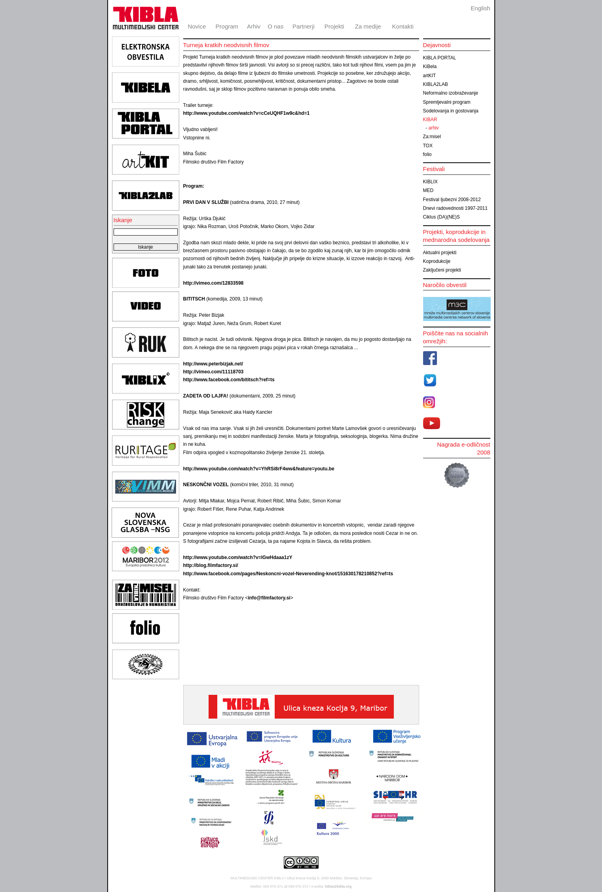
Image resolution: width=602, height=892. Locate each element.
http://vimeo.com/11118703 (213, 372)
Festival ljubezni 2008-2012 (452, 199)
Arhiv (253, 26)
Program (227, 26)
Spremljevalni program (447, 102)
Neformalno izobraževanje (450, 93)
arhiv (434, 128)
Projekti (334, 26)
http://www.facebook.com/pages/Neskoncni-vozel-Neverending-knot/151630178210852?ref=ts (288, 573)
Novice (197, 26)
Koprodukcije (436, 261)
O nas (275, 26)
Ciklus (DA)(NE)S (441, 217)
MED (428, 190)
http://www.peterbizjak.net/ (213, 364)
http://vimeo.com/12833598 (213, 283)
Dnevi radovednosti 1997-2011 (455, 208)
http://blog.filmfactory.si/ (210, 565)
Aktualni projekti (440, 252)
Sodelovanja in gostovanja (451, 111)
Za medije (368, 26)
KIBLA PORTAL (439, 58)
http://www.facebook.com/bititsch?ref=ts (229, 379)
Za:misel (432, 136)
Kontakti (403, 26)
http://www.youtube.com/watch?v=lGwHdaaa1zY (237, 557)
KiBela (430, 66)
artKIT (429, 75)
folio (427, 154)
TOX (428, 145)
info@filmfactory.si (269, 598)
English (480, 8)
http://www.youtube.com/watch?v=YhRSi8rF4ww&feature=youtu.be (258, 469)
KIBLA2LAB (435, 84)
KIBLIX (430, 181)
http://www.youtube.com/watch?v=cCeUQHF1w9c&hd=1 (246, 113)
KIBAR (430, 119)
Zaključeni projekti (442, 270)
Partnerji (303, 26)
